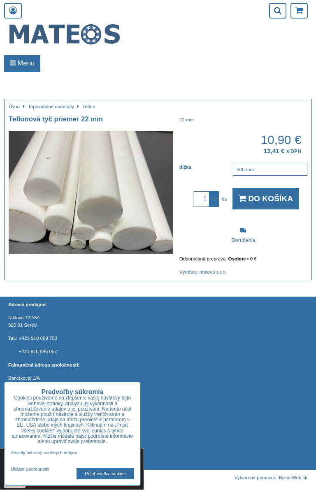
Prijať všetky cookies (105, 473)
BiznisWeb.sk (293, 477)
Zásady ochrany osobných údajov (44, 452)
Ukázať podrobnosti (30, 469)
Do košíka (266, 198)
